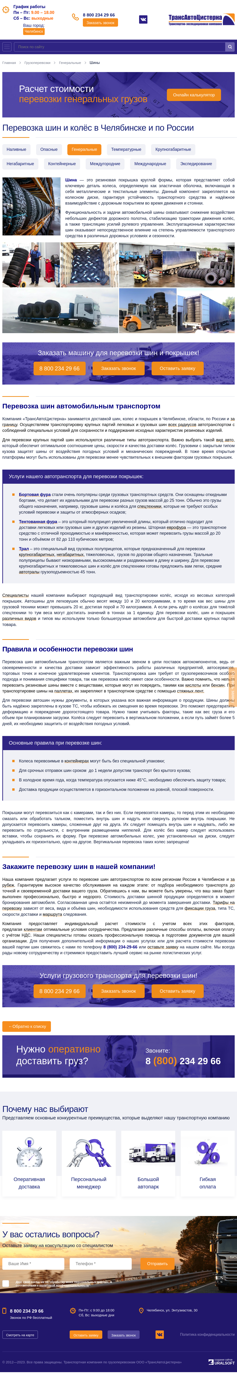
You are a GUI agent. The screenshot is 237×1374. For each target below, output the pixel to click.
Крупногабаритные (181, 150)
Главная (9, 63)
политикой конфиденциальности (64, 1287)
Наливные (17, 150)
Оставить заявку (177, 370)
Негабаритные (21, 165)
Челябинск (34, 31)
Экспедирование (204, 165)
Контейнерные (64, 165)
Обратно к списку (26, 1028)
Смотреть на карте (20, 1336)
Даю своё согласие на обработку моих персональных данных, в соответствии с (64, 1285)
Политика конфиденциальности (207, 1336)
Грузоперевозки (38, 63)
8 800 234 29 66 (102, 15)
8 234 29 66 (180, 1062)
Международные (156, 165)
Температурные (132, 150)
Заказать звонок (102, 23)
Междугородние (109, 165)
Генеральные (71, 63)
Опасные (51, 150)
